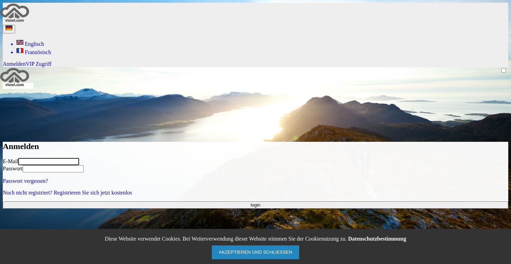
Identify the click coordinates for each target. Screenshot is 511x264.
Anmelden (14, 64)
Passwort (13, 168)
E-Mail (10, 161)
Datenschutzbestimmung (377, 239)
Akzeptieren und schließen (255, 252)
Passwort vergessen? (25, 181)
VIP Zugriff (39, 64)
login (255, 205)
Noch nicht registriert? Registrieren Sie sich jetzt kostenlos (67, 193)
